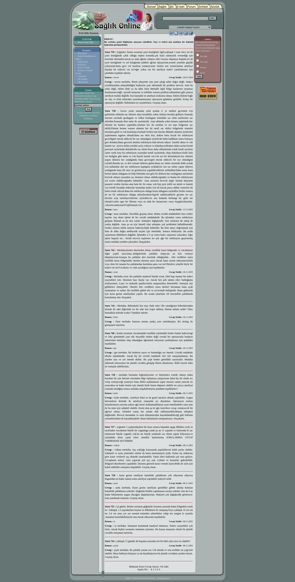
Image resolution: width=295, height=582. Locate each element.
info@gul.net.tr (163, 578)
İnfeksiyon (82, 53)
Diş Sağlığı (82, 79)
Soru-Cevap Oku (85, 42)
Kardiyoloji (83, 62)
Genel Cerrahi (84, 67)
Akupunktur (83, 82)
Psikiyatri (82, 65)
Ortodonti (82, 76)
